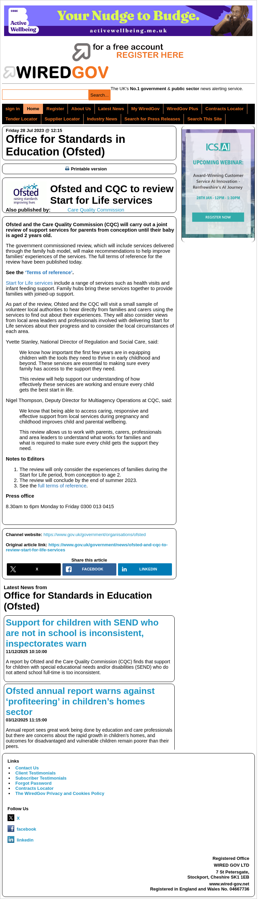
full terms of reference (62, 485)
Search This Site (204, 118)
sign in (12, 108)
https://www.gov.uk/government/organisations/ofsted (95, 534)
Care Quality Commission (96, 210)
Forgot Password (33, 783)
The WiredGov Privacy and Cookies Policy (59, 793)
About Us (81, 108)
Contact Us (27, 767)
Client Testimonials (35, 773)
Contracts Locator (224, 108)
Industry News (102, 118)
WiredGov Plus (182, 108)
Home (33, 108)
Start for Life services (29, 283)
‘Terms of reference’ (48, 272)
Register (55, 108)
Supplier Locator (62, 118)
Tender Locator (21, 118)
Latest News (111, 108)
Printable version (86, 168)
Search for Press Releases (152, 118)
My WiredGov (145, 108)
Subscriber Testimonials (41, 778)
